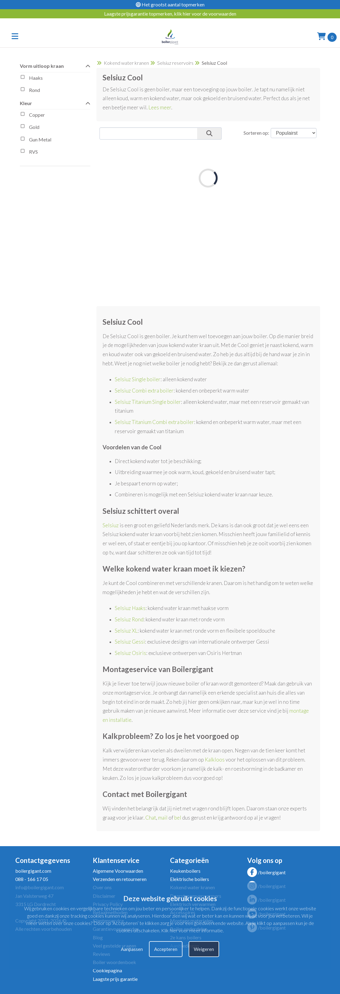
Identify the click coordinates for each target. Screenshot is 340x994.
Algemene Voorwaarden (118, 871)
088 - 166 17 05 (31, 879)
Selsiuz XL (126, 630)
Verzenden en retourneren (119, 879)
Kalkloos (215, 759)
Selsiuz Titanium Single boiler (148, 402)
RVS (29, 152)
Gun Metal (35, 140)
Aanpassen (132, 949)
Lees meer (159, 107)
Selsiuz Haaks (130, 608)
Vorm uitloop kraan (55, 65)
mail (163, 817)
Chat (150, 817)
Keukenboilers (185, 871)
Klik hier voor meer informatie (192, 930)
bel (177, 817)
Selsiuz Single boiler (138, 379)
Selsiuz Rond (129, 619)
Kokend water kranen (126, 63)
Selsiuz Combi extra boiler (144, 390)
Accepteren (165, 949)
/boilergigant (266, 872)
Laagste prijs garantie (115, 979)
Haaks (31, 78)
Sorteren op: (256, 133)
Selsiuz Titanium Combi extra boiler (154, 422)
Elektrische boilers (189, 879)
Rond (30, 91)
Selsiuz (111, 525)
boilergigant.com (33, 871)
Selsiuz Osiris (130, 653)
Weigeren (204, 949)
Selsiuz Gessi (130, 641)
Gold (29, 128)
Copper (32, 115)
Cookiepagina (107, 970)
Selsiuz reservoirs (175, 63)
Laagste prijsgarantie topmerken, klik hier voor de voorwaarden (170, 13)
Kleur (55, 103)
